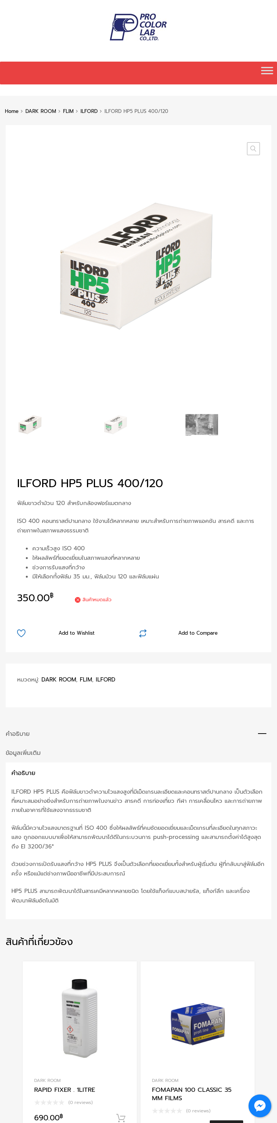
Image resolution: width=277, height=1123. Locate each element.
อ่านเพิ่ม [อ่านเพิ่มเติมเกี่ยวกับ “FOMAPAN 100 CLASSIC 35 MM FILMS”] (226, 880)
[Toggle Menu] (267, 73)
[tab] (138, 486)
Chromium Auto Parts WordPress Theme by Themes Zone (148, 1114)
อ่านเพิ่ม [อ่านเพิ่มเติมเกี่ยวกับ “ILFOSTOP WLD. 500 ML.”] (226, 1058)
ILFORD (89, 111)
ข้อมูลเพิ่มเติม (23, 505)
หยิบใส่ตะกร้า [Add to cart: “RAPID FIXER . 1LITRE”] (120, 870)
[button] (253, 148)
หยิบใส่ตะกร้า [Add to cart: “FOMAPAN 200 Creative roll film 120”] (120, 1065)
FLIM (68, 111)
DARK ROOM (40, 111)
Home (12, 111)
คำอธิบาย (18, 486)
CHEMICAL (163, 1018)
